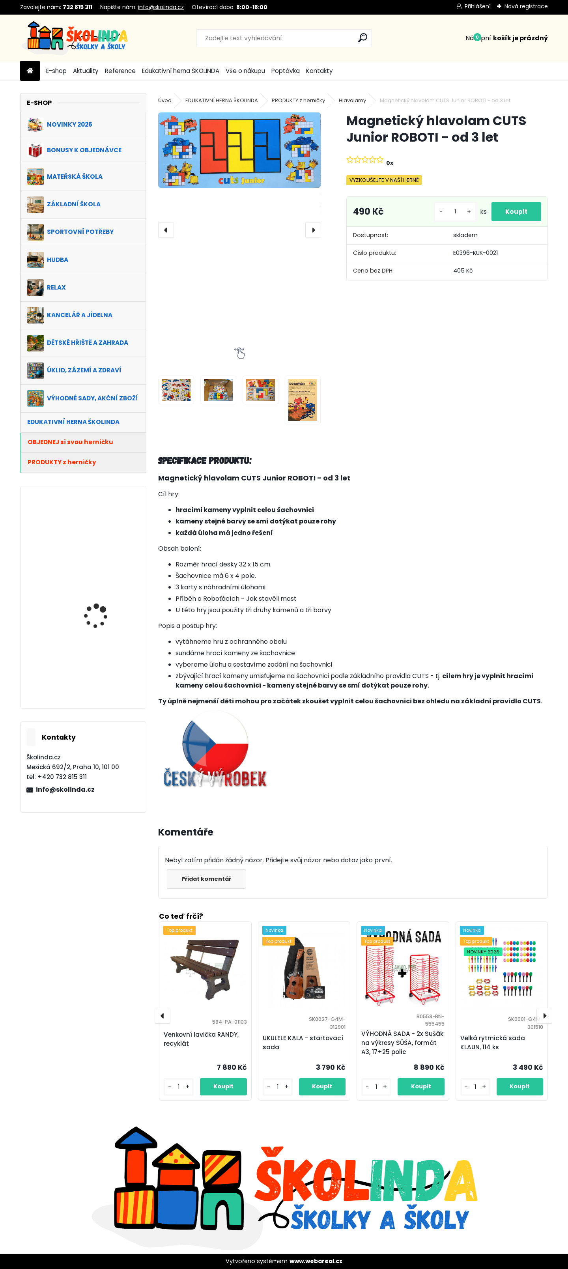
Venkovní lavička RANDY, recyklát (201, 1039)
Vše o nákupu (245, 71)
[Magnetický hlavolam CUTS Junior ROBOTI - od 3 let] (239, 149)
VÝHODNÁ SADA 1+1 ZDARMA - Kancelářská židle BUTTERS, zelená (104, 538)
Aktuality (86, 71)
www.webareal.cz (316, 1261)
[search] (362, 37)
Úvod (165, 100)
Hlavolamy (352, 100)
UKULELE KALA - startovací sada (303, 1042)
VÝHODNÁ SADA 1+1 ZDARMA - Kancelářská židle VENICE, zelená (104, 606)
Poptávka (285, 71)
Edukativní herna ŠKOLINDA (180, 71)
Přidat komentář (208, 879)
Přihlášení (478, 6)
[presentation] (166, 230)
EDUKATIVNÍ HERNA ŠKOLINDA (221, 100)
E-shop (56, 71)
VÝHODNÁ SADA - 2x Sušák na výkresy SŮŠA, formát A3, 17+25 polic (402, 1043)
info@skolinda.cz (161, 7)
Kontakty (319, 71)
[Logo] (74, 38)
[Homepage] (30, 71)
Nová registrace (526, 6)
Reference (120, 71)
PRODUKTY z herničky (298, 100)
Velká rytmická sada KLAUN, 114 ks (492, 1042)
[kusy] (453, 215)
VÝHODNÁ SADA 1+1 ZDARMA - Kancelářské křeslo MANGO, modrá (103, 674)
